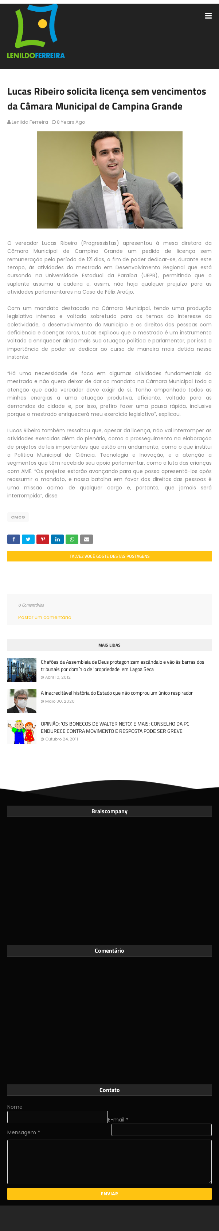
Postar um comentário (44, 617)
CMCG (18, 517)
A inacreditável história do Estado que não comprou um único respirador (117, 692)
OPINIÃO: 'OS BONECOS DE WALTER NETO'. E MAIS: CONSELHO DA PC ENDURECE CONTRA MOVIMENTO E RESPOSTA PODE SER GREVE (115, 727)
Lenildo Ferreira (30, 122)
